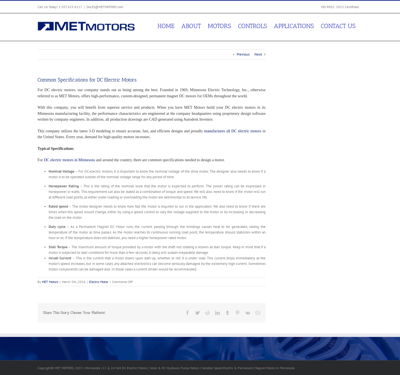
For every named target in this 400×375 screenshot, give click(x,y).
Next (258, 54)
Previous (243, 54)
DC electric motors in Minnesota (69, 160)
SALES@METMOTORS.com (104, 7)
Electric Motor (98, 282)
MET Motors (50, 282)
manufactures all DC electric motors (232, 131)
